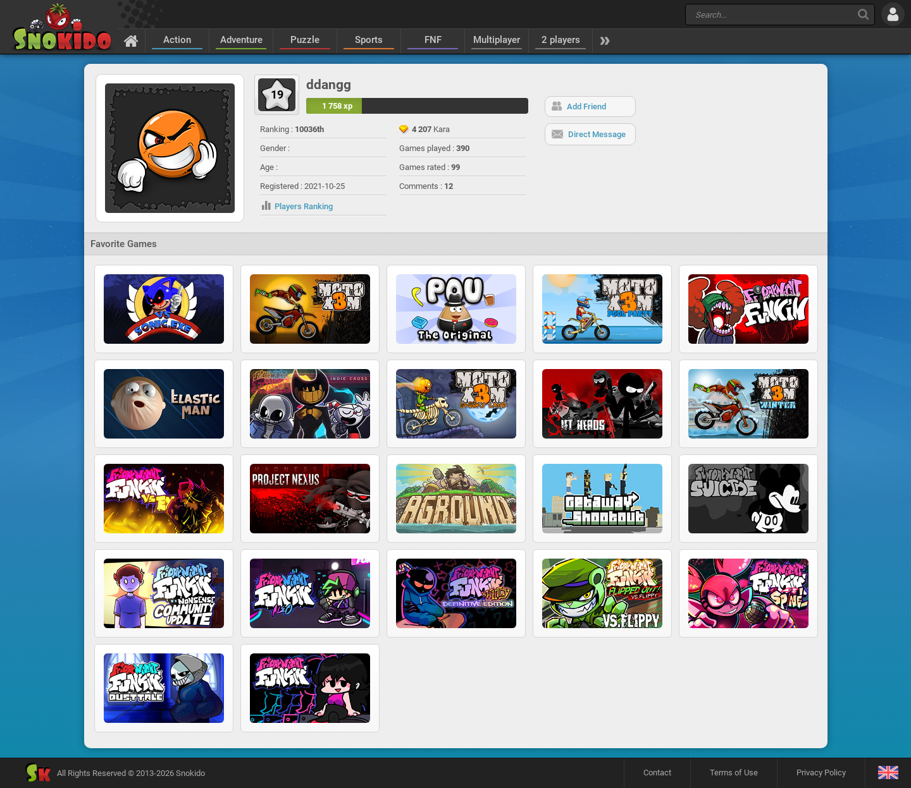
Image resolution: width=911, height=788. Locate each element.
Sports (369, 39)
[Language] (888, 773)
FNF (433, 39)
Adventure (241, 39)
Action (177, 39)
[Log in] (893, 14)
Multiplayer (496, 39)
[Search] (863, 14)
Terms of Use (734, 772)
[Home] (131, 40)
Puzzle (304, 39)
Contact (657, 772)
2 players (561, 39)
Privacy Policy (821, 772)
